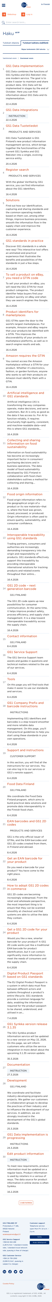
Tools (11, 679)
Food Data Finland (20, 784)
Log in (29, 14)
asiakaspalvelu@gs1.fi (11, 1234)
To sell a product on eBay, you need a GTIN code (25, 276)
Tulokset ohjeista (11, 43)
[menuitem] (45, 4)
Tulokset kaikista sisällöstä (35, 43)
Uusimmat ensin (26, 58)
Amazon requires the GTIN (25, 355)
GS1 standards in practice (24, 240)
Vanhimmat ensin (10, 58)
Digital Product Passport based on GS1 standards (25, 975)
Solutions (13, 200)
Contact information (22, 636)
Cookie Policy (8, 1284)
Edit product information (25, 1153)
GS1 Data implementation (24, 66)
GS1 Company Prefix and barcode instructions (25, 704)
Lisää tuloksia (26, 1203)
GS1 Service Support (22, 652)
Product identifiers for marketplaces (22, 313)
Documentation (18, 1064)
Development (17, 1080)
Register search (17, 169)
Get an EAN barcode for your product (24, 860)
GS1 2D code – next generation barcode (21, 587)
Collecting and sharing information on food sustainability (23, 444)
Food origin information (24, 494)
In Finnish (45, 4)
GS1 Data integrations (22, 110)
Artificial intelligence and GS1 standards (25, 394)
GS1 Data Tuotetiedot (22, 125)
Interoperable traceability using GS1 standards (26, 536)
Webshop (11, 14)
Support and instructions (25, 750)
